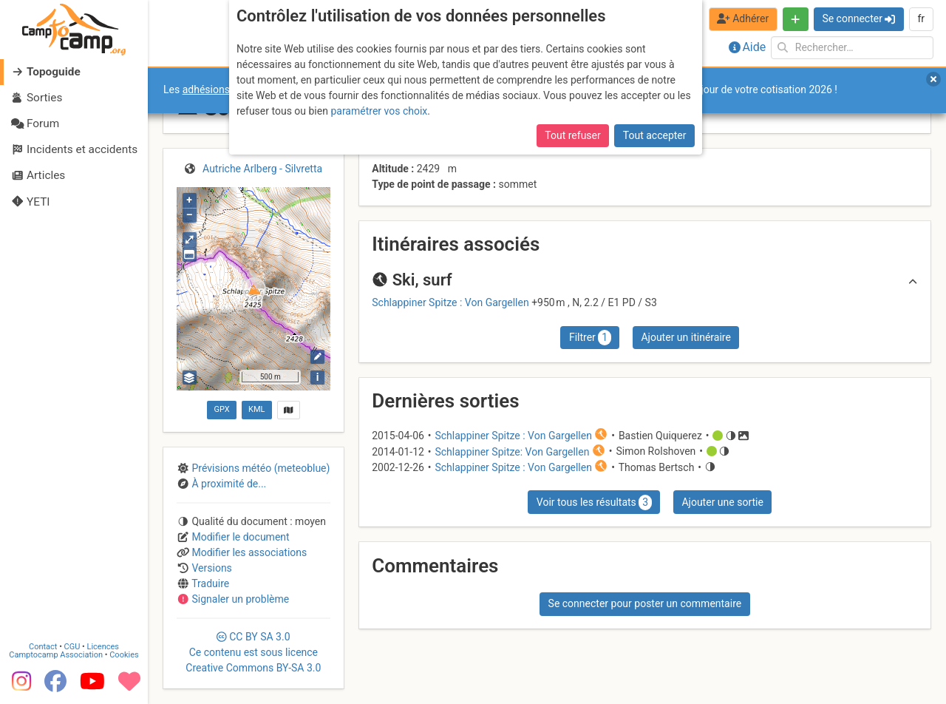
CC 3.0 (253, 652)
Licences (103, 646)
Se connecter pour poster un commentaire (645, 603)
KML (256, 409)
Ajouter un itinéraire (685, 337)
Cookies (123, 655)
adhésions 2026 (219, 89)
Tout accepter (655, 135)
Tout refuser (572, 135)
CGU (72, 646)
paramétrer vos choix (378, 111)
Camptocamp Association (56, 655)
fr (921, 18)
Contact (43, 646)
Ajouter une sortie (722, 502)
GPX (221, 409)
